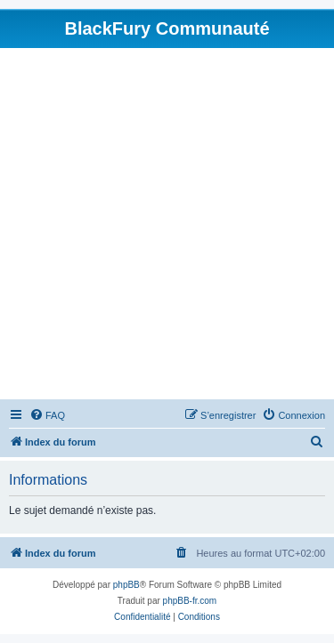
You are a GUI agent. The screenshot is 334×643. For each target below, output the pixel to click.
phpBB (126, 585)
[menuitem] (47, 415)
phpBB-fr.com (190, 601)
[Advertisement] (167, 223)
